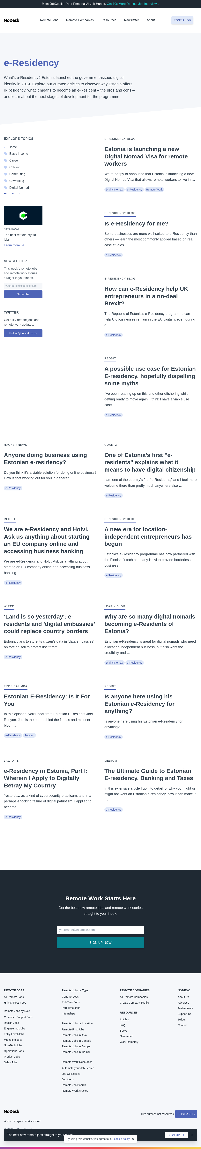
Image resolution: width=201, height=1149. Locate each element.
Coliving (12, 167)
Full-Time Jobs (71, 1002)
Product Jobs (12, 1056)
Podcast (29, 735)
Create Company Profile (134, 1002)
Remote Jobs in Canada (76, 1040)
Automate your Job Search (78, 1068)
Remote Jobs (49, 20)
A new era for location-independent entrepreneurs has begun (148, 536)
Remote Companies (80, 20)
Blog (122, 1025)
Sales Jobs (10, 1062)
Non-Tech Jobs (13, 1045)
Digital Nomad (114, 189)
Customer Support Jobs (18, 1017)
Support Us (184, 1013)
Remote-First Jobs (73, 1029)
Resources (129, 1012)
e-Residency (134, 189)
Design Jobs (11, 1022)
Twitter (182, 1019)
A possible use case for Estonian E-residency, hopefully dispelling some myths (150, 375)
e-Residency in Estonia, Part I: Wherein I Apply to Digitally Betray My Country (46, 778)
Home (10, 147)
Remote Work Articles (75, 1090)
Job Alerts (68, 1079)
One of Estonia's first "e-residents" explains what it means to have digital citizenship (150, 462)
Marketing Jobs (13, 1039)
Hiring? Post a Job (15, 1002)
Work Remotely (129, 1041)
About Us (183, 997)
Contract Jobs (70, 996)
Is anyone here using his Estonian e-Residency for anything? (139, 703)
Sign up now (100, 942)
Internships (68, 1013)
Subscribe (23, 294)
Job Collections (71, 1073)
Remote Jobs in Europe (76, 1046)
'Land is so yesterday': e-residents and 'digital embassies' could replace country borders (49, 623)
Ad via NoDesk (11, 229)
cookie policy (122, 1138)
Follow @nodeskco (23, 333)
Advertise (183, 1002)
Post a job (182, 20)
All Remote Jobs (14, 997)
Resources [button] (108, 20)
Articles (124, 1019)
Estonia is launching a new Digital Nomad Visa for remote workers (146, 156)
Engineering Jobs (14, 1028)
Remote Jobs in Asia (74, 1035)
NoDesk (184, 990)
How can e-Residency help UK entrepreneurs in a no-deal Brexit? (146, 296)
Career (11, 161)
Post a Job (186, 1114)
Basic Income (16, 154)
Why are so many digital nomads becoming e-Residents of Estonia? (149, 623)
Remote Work (154, 189)
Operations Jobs (14, 1051)
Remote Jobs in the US (76, 1052)
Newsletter (131, 20)
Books (123, 1030)
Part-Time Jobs (71, 1007)
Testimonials (185, 1008)
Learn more (14, 245)
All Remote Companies (134, 997)
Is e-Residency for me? (136, 223)
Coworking (14, 181)
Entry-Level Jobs (14, 1034)
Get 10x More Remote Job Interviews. (133, 3)
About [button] (151, 20)
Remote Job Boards (74, 1085)
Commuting (14, 174)
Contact (182, 1025)
